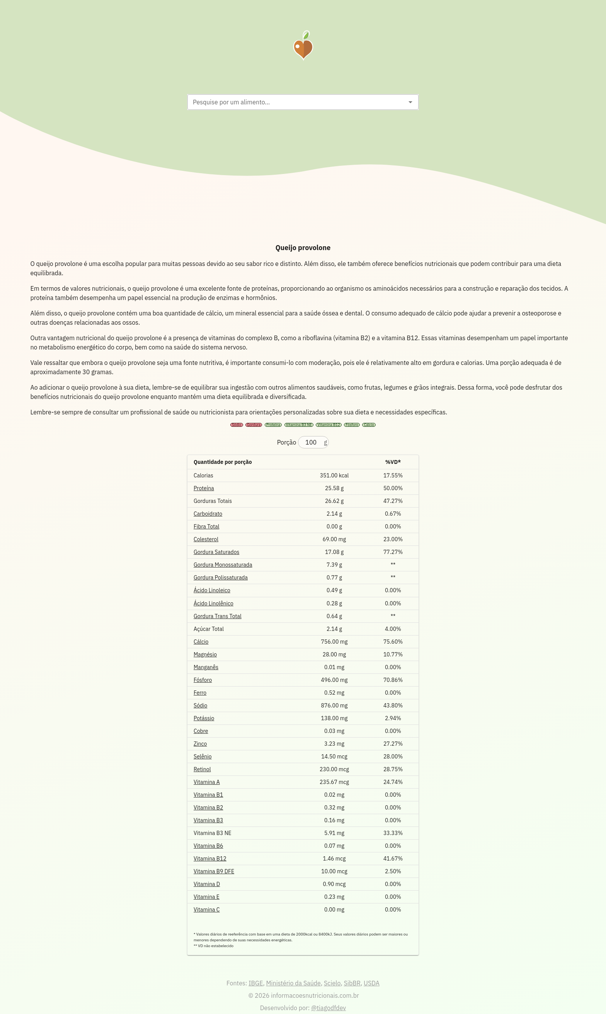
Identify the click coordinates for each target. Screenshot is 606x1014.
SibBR (352, 983)
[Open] (410, 102)
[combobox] (296, 102)
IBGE (256, 983)
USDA (372, 983)
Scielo (332, 983)
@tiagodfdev (328, 1008)
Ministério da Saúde (293, 983)
